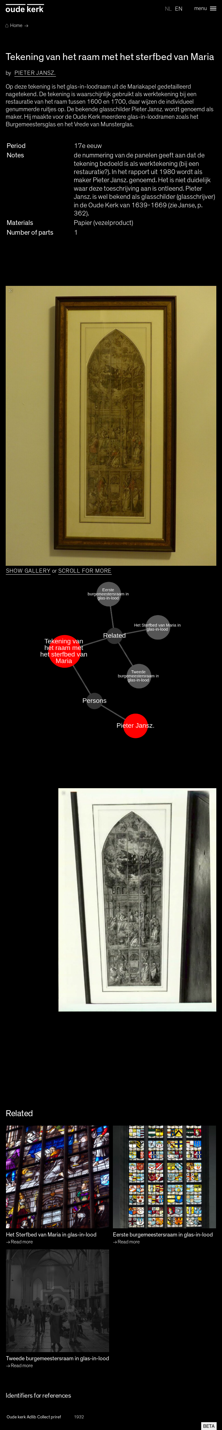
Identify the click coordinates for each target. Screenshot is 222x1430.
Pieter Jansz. (35, 73)
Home (13, 25)
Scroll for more (85, 571)
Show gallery (28, 571)
